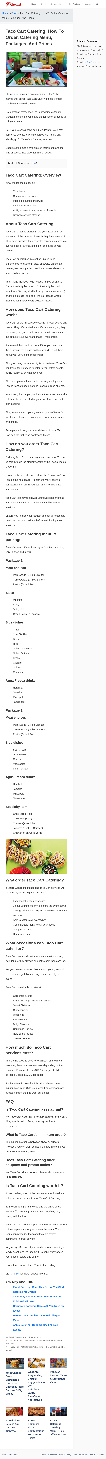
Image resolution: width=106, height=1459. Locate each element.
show (33, 163)
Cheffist (15, 1273)
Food (43, 4)
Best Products (74, 4)
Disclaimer (52, 1455)
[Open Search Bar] (97, 4)
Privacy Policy (65, 1455)
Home (33, 4)
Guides (88, 4)
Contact (100, 1455)
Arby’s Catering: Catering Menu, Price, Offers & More (58, 1427)
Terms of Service (80, 1455)
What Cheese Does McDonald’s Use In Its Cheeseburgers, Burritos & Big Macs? (15, 1383)
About (92, 1455)
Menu (25, 1337)
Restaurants (58, 4)
